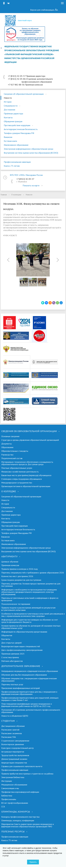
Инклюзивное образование (16, 145)
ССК (3, 806)
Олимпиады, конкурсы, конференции (17, 820)
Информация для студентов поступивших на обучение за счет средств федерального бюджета (29, 620)
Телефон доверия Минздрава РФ (19, 133)
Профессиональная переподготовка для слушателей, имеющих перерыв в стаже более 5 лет (30, 698)
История (7, 101)
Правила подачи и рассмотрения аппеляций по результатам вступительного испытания (28, 608)
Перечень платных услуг (12, 684)
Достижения (9, 109)
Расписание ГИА (8, 737)
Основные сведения (10, 436)
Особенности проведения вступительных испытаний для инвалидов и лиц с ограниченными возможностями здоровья (33, 614)
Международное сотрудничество (16, 482)
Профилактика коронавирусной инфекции (20, 792)
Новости (8, 98)
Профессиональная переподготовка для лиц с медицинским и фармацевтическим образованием (29, 692)
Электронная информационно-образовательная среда (28, 149)
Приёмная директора (13, 113)
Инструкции (6, 781)
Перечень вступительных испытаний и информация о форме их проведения (29, 599)
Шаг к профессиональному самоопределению (22, 650)
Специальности (10, 105)
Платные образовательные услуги (16, 468)
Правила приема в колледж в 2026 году (19, 569)
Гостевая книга (10, 141)
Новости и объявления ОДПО (14, 716)
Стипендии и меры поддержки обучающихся (21, 479)
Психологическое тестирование (15, 604)
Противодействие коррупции (17, 125)
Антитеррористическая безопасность (21, 129)
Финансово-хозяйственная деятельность (20, 471)
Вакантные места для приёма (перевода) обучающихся (26, 475)
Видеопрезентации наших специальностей (20, 646)
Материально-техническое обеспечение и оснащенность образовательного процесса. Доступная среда (27, 463)
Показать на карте (33, 185)
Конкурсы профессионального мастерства (20, 816)
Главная (4, 194)
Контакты (8, 117)
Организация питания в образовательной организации (25, 486)
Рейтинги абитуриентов (12, 661)
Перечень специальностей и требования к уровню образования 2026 (32, 572)
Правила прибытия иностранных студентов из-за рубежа (27, 773)
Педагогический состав (11, 458)
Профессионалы (8, 799)
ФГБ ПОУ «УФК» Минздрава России (26, 175)
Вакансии (8, 137)
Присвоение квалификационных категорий (20, 688)
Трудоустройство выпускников (15, 755)
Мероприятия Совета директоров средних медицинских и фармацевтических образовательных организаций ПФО (27, 825)
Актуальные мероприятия (12, 751)
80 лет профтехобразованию (14, 803)
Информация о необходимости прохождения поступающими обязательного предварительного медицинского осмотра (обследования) (29, 592)
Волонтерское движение (12, 744)
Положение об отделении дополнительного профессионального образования (30, 710)
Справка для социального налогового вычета (21, 766)
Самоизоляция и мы (10, 788)
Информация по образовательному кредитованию (24, 631)
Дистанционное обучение (13, 726)
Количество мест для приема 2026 (17, 576)
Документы (6, 443)
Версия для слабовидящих (44, 10)
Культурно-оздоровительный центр (17, 748)
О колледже (16, 194)
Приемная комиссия (10, 565)
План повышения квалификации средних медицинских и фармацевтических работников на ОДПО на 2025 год (26, 704)
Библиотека (6, 795)
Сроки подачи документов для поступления (21, 580)
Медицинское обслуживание (14, 784)
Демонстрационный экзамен (14, 759)
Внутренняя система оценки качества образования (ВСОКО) (31, 152)
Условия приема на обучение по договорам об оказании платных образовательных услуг (30, 626)
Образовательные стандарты (14, 451)
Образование (7, 447)
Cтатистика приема (10, 657)
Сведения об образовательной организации (24, 94)
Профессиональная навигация (17, 162)
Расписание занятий (10, 729)
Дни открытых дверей (11, 642)
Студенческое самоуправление (15, 740)
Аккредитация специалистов (14, 762)
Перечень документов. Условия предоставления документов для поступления (30, 584)
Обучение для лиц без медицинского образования (24, 674)
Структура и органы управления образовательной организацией (30, 440)
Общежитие (6, 635)
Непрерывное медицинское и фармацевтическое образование (29, 671)
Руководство (7, 454)
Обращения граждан (13, 121)
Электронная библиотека (12, 777)
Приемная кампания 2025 (12, 653)
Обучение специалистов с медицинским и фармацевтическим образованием (29, 679)
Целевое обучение (9, 561)
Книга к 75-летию (12, 166)
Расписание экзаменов (11, 733)
